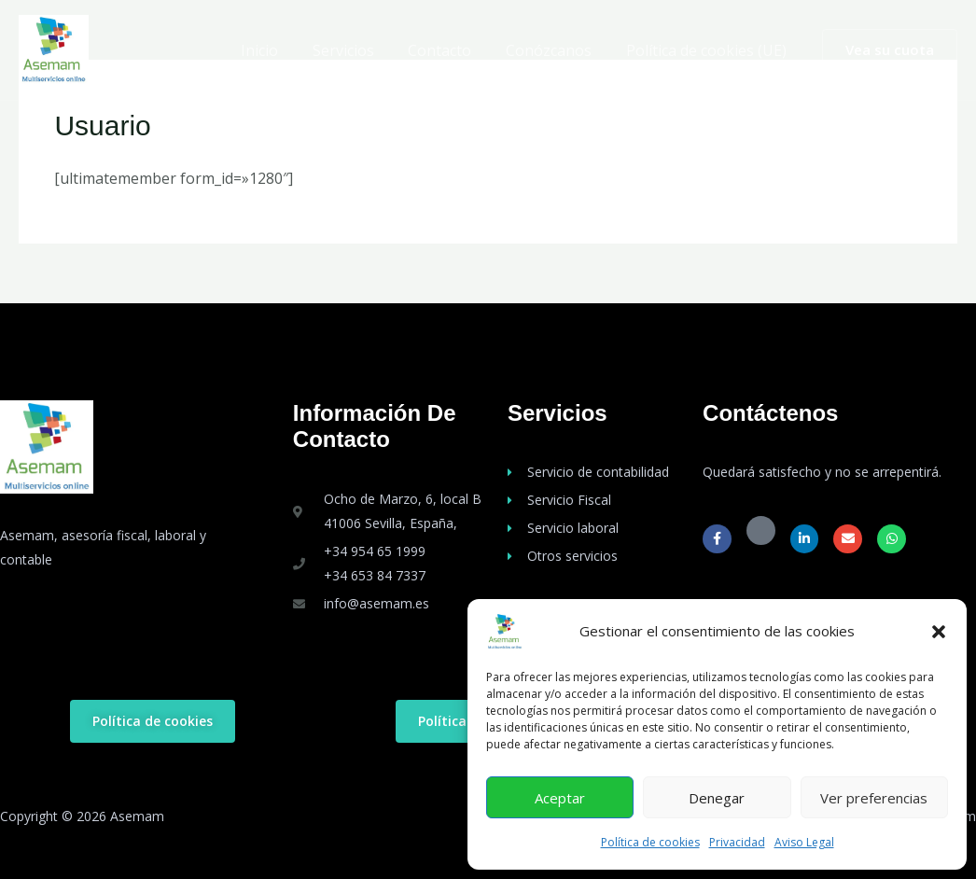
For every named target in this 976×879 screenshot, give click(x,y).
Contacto (450, 50)
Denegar (717, 797)
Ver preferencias (873, 797)
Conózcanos (555, 50)
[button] (938, 631)
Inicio (279, 50)
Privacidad (737, 842)
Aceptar (560, 797)
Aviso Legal (804, 842)
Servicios (358, 50)
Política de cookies (650, 842)
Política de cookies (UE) (708, 50)
